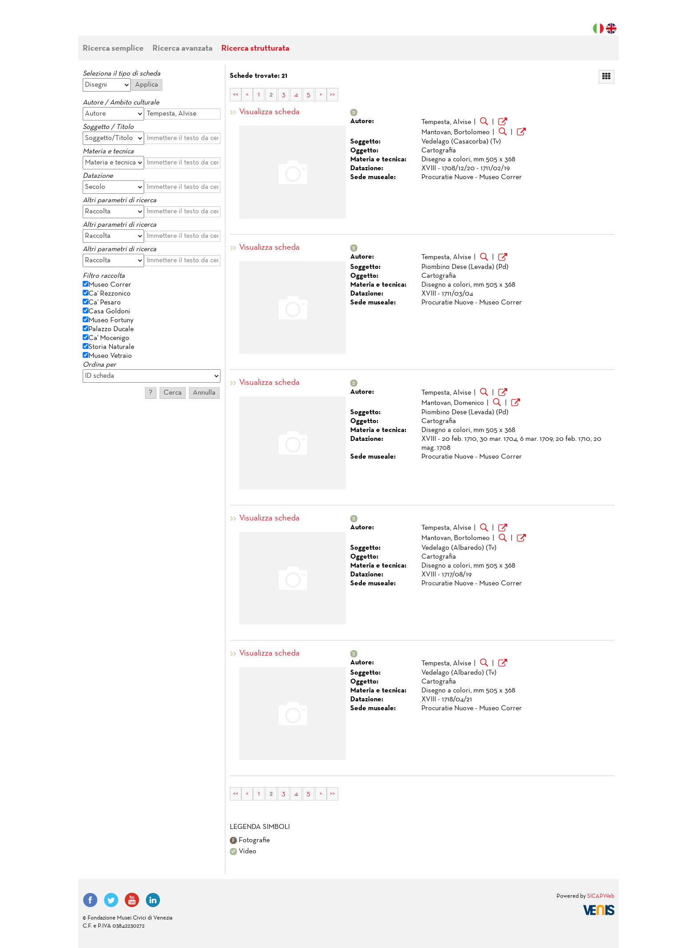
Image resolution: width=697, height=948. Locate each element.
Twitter (111, 900)
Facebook (90, 900)
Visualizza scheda (269, 112)
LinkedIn (152, 900)
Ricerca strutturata (255, 48)
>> (332, 95)
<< (235, 95)
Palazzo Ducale (111, 329)
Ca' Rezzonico (109, 294)
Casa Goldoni (109, 311)
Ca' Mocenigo (108, 338)
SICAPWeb (600, 896)
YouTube (132, 900)
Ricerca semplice (113, 48)
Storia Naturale (111, 347)
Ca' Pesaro (104, 303)
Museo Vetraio (110, 356)
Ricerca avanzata (182, 48)
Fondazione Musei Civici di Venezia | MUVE (119, 22)
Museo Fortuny (110, 320)
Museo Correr (109, 285)
